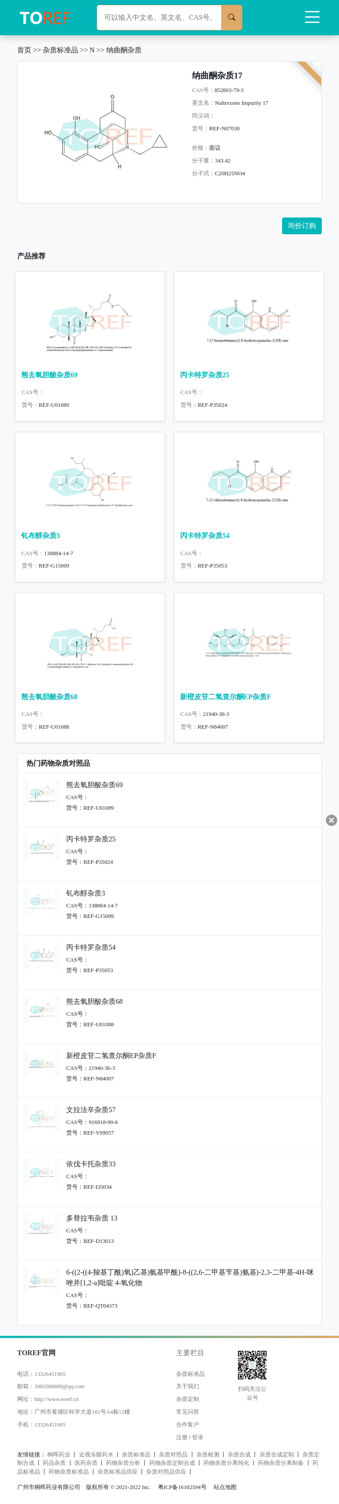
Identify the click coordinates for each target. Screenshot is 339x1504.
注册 (182, 1437)
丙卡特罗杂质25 (205, 375)
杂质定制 (187, 1399)
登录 (197, 1437)
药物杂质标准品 (69, 1472)
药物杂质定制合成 (172, 1463)
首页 (24, 50)
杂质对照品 (173, 1455)
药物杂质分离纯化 (226, 1463)
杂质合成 (239, 1455)
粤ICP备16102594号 (180, 1487)
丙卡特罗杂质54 (205, 535)
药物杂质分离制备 (281, 1463)
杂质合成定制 (277, 1455)
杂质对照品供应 (166, 1472)
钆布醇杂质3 (40, 535)
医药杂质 (86, 1463)
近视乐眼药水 (96, 1455)
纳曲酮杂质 (124, 50)
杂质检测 (207, 1455)
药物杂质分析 (123, 1463)
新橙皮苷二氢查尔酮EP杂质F (225, 696)
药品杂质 (54, 1463)
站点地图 (225, 1487)
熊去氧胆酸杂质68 (49, 696)
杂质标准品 (60, 50)
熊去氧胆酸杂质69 (49, 375)
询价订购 (302, 225)
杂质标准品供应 (118, 1472)
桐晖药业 (58, 1455)
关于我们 (187, 1386)
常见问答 (187, 1412)
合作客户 (187, 1425)
